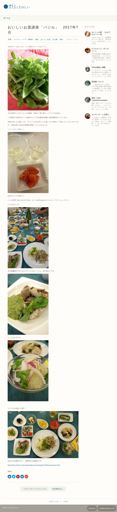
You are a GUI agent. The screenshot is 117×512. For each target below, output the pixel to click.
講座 (36, 39)
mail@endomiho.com (106, 508)
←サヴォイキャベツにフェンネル (35, 489)
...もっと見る (106, 76)
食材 (61, 39)
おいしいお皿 (45, 39)
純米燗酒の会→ (58, 489)
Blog (7, 18)
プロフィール (53, 501)
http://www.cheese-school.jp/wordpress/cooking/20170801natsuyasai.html (34, 465)
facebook (92, 508)
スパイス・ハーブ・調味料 (23, 39)
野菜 (9, 39)
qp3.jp (16, 507)
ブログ (65, 501)
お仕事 (55, 39)
